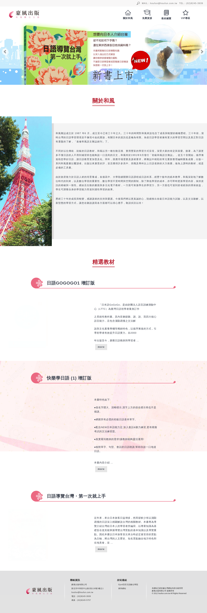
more (101, 347)
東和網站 (122, 588)
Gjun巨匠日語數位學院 (128, 584)
